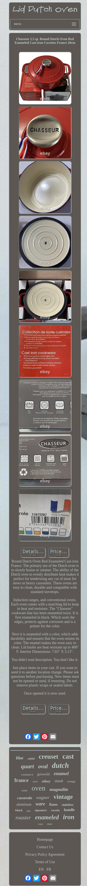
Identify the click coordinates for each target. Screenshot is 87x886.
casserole (24, 798)
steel (35, 781)
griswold (43, 774)
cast (68, 756)
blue (19, 758)
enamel (61, 773)
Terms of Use (45, 862)
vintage (63, 796)
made (24, 790)
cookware (27, 774)
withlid (31, 758)
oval (43, 766)
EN (41, 869)
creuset (48, 756)
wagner (42, 797)
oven (38, 788)
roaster (23, 818)
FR (49, 869)
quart (27, 766)
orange (71, 781)
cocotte (55, 810)
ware (40, 803)
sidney (46, 781)
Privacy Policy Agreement (45, 854)
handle (69, 810)
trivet (49, 824)
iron (68, 817)
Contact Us (45, 847)
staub (59, 781)
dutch (60, 765)
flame (53, 804)
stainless (68, 804)
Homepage (45, 839)
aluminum (23, 804)
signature (41, 810)
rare (29, 811)
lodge (40, 824)
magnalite (58, 789)
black (18, 810)
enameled (47, 817)
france (21, 780)
